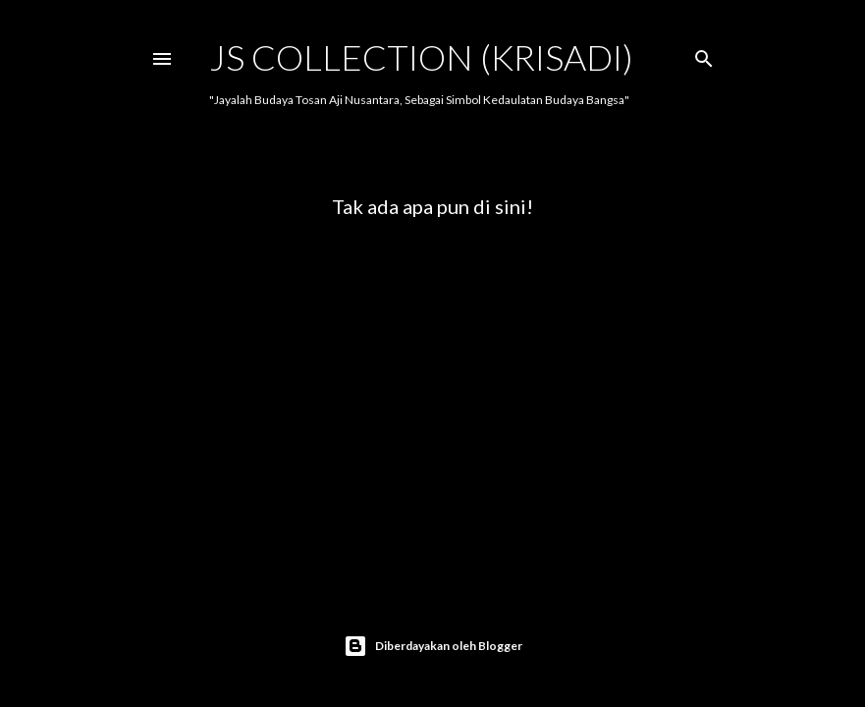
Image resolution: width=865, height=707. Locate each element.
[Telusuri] (704, 54)
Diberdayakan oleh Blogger (433, 646)
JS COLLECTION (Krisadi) (421, 57)
